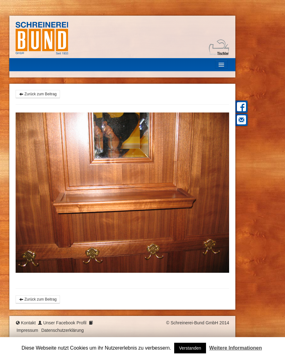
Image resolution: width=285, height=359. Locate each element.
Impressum (27, 330)
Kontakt (28, 322)
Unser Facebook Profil (64, 322)
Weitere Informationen (235, 348)
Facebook (240, 106)
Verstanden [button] (190, 348)
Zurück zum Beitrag (38, 94)
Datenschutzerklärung (62, 330)
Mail (240, 119)
